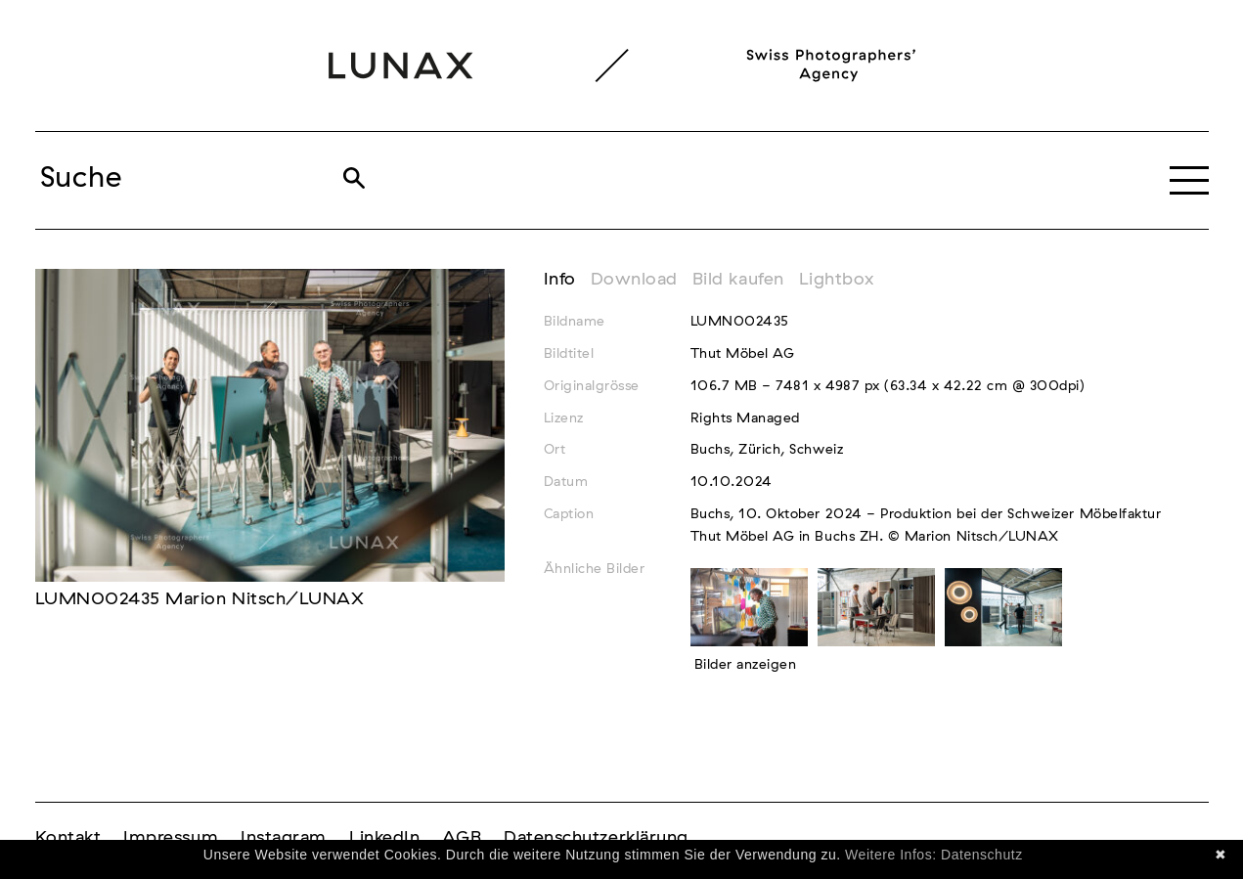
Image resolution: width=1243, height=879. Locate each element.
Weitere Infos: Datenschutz (934, 854)
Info (560, 279)
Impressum (170, 838)
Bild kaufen (738, 279)
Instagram (284, 838)
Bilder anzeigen (745, 665)
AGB (461, 838)
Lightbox (836, 279)
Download (634, 279)
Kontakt (68, 838)
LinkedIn (384, 838)
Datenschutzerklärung (596, 838)
